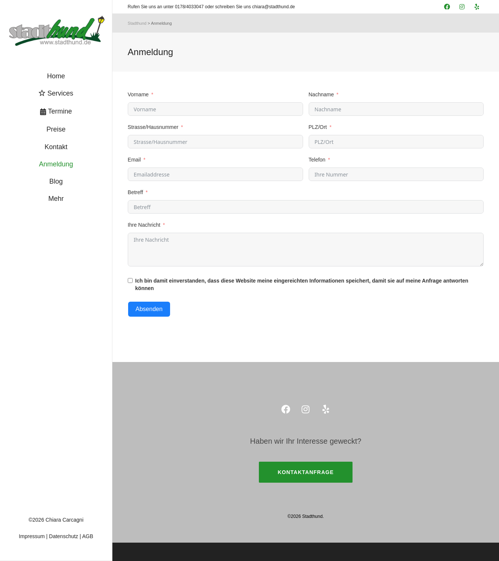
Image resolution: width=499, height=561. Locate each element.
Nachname (321, 94)
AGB (87, 536)
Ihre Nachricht (144, 225)
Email (134, 160)
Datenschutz (63, 536)
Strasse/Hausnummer (153, 127)
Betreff (135, 192)
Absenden (149, 309)
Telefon (317, 160)
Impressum (32, 536)
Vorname (138, 94)
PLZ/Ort (318, 127)
